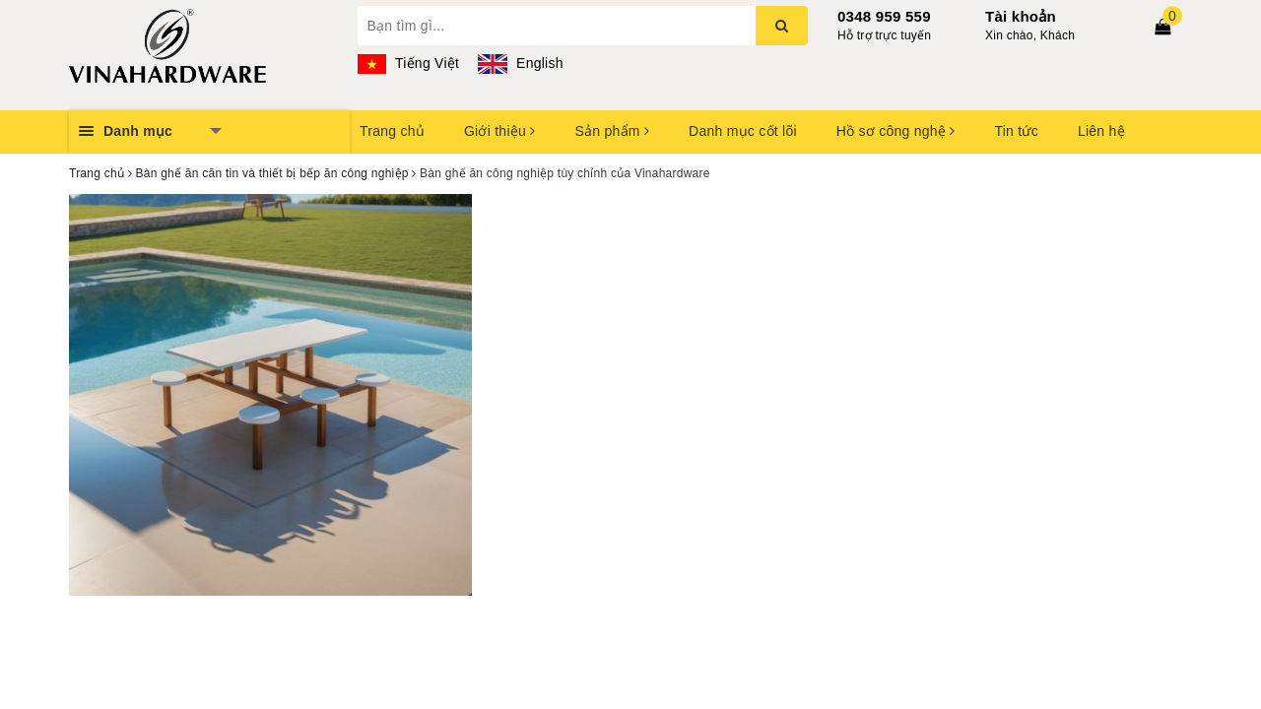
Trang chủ (392, 131)
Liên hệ (1101, 131)
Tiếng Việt (409, 63)
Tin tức (1015, 131)
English (520, 63)
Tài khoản (1020, 16)
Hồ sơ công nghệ (896, 131)
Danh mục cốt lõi (743, 131)
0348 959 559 (884, 16)
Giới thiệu (499, 131)
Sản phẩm (611, 131)
